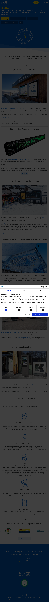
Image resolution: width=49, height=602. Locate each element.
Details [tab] (24, 290)
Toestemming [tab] (8, 290)
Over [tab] (40, 290)
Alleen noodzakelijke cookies (24, 314)
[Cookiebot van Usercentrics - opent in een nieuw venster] (42, 287)
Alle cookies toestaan (40, 314)
